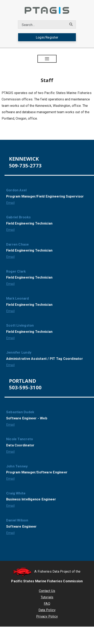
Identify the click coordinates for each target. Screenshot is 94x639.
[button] (47, 59)
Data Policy (47, 610)
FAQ (47, 604)
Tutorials (47, 597)
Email (10, 203)
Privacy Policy (47, 616)
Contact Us (47, 591)
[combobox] (42, 24)
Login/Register (47, 37)
